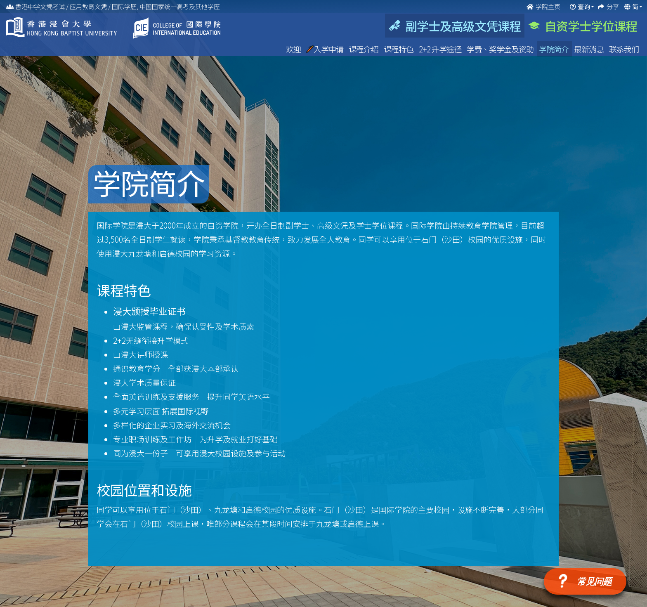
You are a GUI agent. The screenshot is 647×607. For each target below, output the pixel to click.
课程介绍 (364, 48)
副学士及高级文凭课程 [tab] (455, 25)
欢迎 (294, 48)
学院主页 (544, 6)
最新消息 (589, 48)
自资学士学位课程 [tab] (583, 25)
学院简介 (554, 48)
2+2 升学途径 (441, 48)
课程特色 (399, 48)
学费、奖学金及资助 (501, 48)
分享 (613, 6)
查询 (584, 6)
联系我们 (624, 48)
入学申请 (325, 48)
